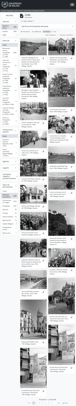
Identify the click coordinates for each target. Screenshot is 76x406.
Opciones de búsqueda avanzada (35, 26)
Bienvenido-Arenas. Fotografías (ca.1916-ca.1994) (9, 52)
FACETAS (9, 15)
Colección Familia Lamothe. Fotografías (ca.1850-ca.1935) (9, 111)
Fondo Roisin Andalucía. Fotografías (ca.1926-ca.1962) (9, 90)
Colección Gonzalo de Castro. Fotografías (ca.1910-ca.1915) (9, 65)
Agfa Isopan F (9, 220)
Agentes (6, 161)
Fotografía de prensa (9, 228)
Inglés (9, 35)
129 (58, 403)
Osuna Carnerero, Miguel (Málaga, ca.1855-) (9, 152)
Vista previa (25, 31)
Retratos (9, 210)
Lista (54, 31)
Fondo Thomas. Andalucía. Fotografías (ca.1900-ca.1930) (9, 78)
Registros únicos (9, 27)
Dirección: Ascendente (66, 35)
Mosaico (46, 31)
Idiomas (6, 21)
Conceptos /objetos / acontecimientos (9, 176)
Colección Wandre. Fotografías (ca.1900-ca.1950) (9, 101)
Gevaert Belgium (9, 224)
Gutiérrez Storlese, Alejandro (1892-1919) (9, 143)
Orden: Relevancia (50, 35)
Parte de (6, 40)
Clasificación (36, 31)
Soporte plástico (9, 217)
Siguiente (65, 403)
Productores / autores (8, 131)
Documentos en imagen (9, 201)
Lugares (6, 168)
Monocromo (9, 233)
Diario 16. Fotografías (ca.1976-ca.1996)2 (9, 121)
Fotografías (9, 206)
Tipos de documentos (8, 186)
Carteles (9, 213)
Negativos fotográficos (9, 196)
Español (9, 31)
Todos (5, 45)
